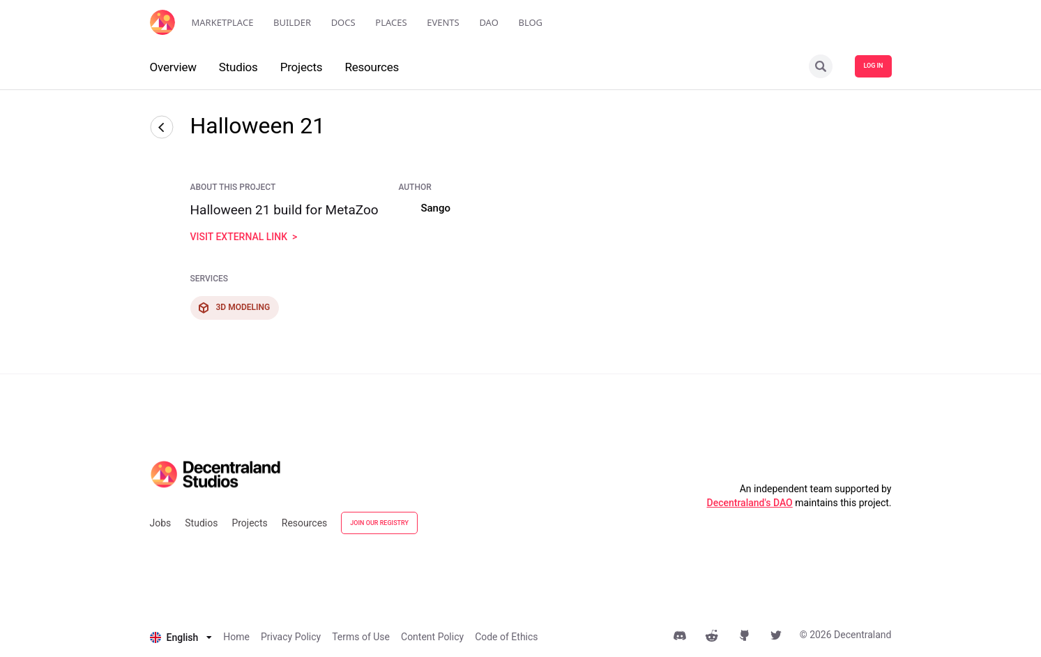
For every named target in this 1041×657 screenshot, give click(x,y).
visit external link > (244, 236)
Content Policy (432, 636)
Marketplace (223, 22)
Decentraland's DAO (750, 502)
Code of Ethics (506, 636)
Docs (343, 22)
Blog (530, 22)
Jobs (161, 523)
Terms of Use (361, 636)
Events (443, 22)
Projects (249, 523)
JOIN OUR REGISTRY (379, 522)
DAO (488, 22)
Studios (201, 523)
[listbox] (181, 637)
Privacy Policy (291, 636)
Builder (292, 22)
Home (236, 636)
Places (390, 22)
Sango (435, 208)
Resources (305, 523)
